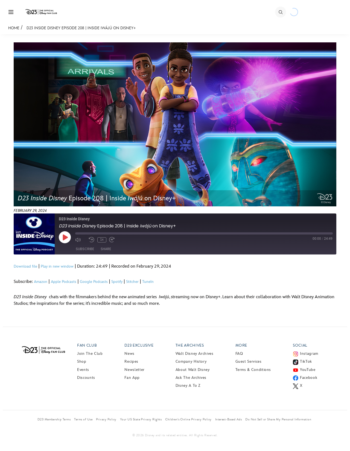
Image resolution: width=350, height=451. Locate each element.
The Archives (190, 345)
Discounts (86, 377)
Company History (191, 361)
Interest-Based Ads (228, 419)
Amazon (40, 281)
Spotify (116, 281)
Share (106, 249)
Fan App (131, 377)
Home (13, 28)
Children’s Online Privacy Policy (188, 419)
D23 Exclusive (138, 345)
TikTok (306, 361)
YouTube (307, 369)
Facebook (308, 377)
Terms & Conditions (253, 369)
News (129, 353)
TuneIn (148, 281)
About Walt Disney (193, 369)
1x (101, 239)
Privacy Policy (106, 419)
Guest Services (248, 361)
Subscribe (85, 249)
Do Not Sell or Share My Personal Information (278, 419)
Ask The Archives (191, 377)
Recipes (131, 361)
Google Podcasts (94, 281)
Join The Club (90, 353)
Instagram (309, 353)
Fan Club (87, 345)
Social (300, 345)
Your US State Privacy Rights (141, 419)
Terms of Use (83, 419)
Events (83, 369)
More (241, 345)
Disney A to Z (188, 385)
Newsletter (134, 369)
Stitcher (132, 281)
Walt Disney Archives (195, 353)
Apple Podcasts (63, 281)
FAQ (239, 353)
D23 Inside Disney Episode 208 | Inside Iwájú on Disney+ (81, 28)
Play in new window (57, 266)
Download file (25, 266)
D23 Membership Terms (54, 419)
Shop (81, 361)
